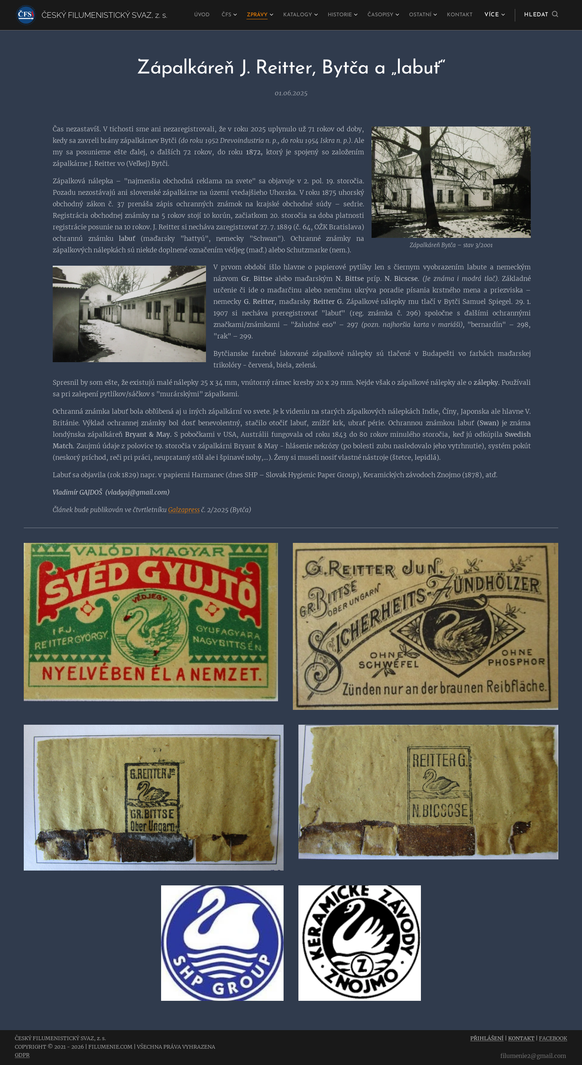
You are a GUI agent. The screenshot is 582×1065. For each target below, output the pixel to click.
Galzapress (184, 509)
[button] (541, 15)
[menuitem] (217, 15)
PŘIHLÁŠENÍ (487, 1038)
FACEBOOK (553, 1038)
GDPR (22, 1055)
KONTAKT (521, 1038)
